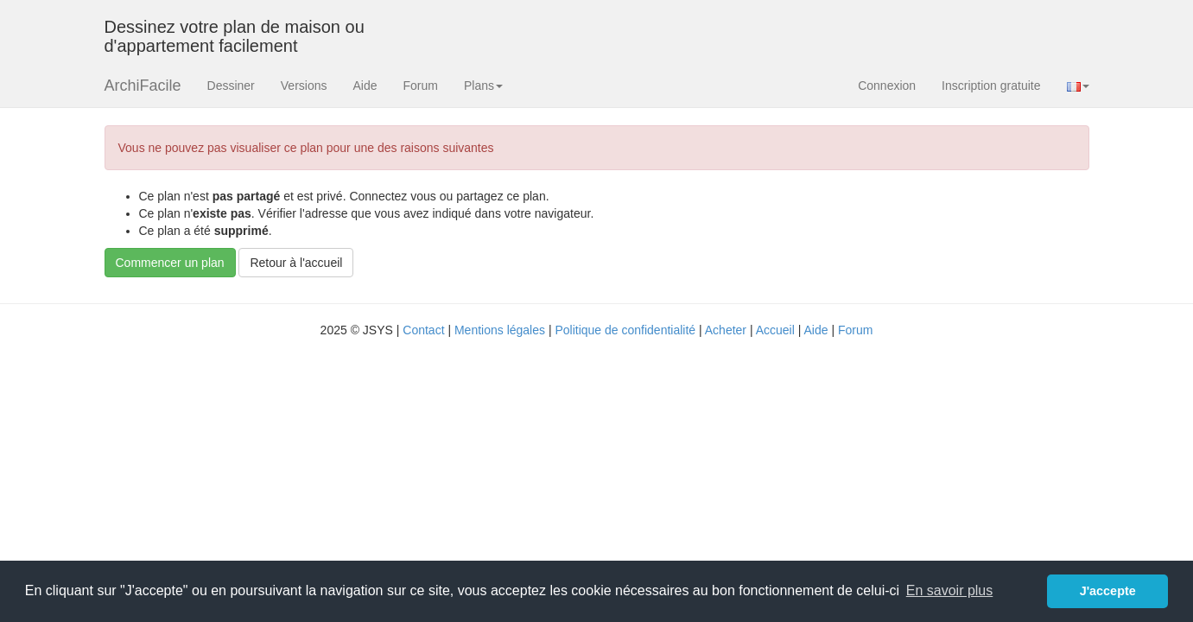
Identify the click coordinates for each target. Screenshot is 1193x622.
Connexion (887, 85)
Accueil (775, 330)
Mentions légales (499, 330)
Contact (423, 330)
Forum (420, 85)
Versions (304, 85)
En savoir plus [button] (949, 590)
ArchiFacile (143, 85)
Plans (483, 85)
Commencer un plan (170, 263)
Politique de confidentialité (625, 330)
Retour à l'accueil (296, 263)
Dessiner (231, 85)
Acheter (725, 330)
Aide (364, 85)
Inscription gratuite (991, 85)
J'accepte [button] (1108, 591)
